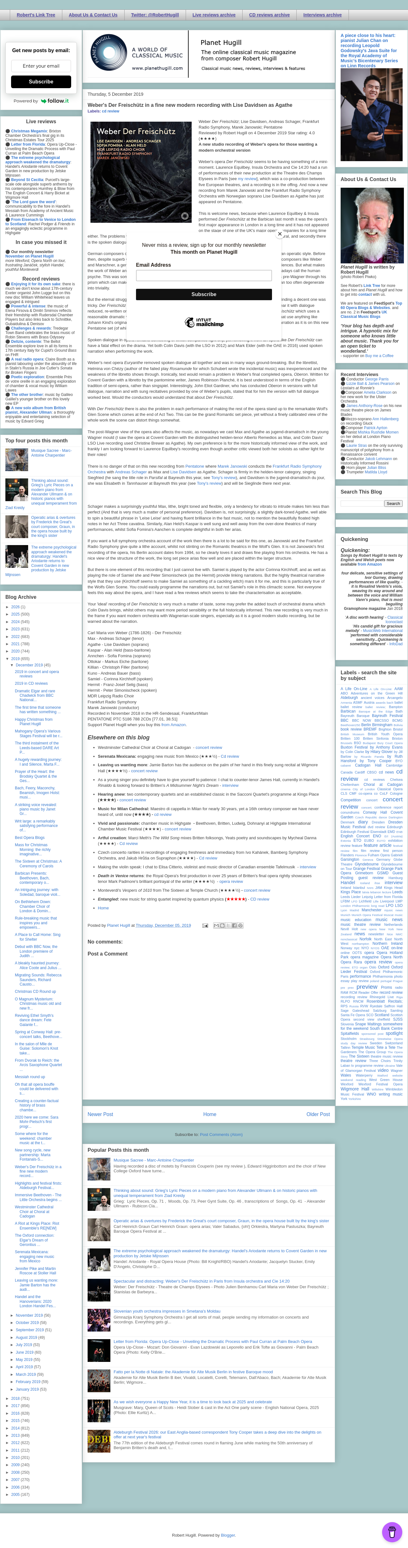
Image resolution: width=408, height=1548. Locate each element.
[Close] (280, 234)
